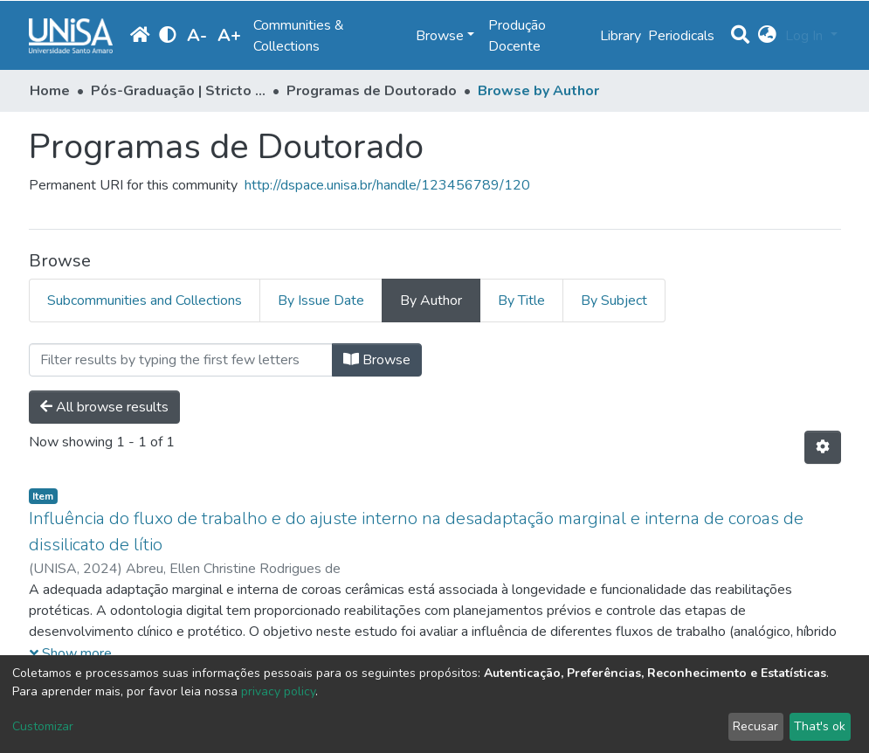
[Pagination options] (822, 447)
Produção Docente (517, 36)
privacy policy (278, 691)
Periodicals (681, 35)
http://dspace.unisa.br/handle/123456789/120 (387, 185)
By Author (431, 300)
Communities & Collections (298, 36)
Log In (805, 35)
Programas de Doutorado (371, 90)
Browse (376, 360)
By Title (521, 300)
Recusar (755, 726)
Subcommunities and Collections (144, 300)
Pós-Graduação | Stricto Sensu (178, 90)
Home (50, 90)
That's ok (819, 726)
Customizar (42, 726)
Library (620, 35)
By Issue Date (321, 300)
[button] (767, 35)
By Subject (614, 300)
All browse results (104, 407)
